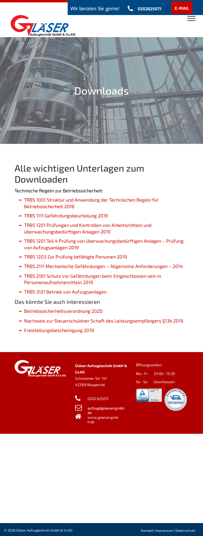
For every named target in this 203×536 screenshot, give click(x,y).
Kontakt (147, 530)
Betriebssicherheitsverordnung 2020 (63, 311)
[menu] (191, 18)
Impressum (164, 530)
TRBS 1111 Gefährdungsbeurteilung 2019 (66, 215)
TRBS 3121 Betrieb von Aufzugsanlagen (65, 292)
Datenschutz (186, 530)
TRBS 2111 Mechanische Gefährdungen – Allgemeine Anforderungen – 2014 (103, 266)
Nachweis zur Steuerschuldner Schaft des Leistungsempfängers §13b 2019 (103, 321)
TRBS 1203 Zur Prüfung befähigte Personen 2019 (75, 257)
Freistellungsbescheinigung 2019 (59, 330)
